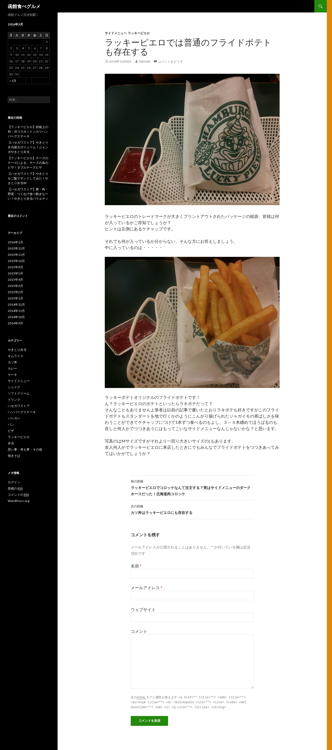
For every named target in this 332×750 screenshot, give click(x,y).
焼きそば (14, 456)
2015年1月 (15, 298)
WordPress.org (18, 501)
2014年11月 (16, 311)
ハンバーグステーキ (22, 412)
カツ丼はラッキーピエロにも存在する (192, 509)
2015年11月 (16, 255)
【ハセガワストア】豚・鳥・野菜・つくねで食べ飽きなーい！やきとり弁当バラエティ (28, 193)
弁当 (11, 443)
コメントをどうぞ (170, 61)
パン (11, 424)
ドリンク (14, 399)
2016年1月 (15, 242)
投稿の (15, 488)
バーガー (14, 418)
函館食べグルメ (24, 6)
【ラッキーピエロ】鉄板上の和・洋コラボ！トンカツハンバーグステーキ (28, 131)
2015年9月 (15, 267)
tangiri (144, 61)
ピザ (11, 431)
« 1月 (12, 81)
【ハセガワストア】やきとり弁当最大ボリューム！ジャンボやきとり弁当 (28, 147)
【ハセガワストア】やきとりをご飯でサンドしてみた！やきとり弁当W (28, 178)
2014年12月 (16, 304)
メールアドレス (146, 587)
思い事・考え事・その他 (25, 449)
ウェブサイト (143, 609)
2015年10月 (16, 261)
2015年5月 (15, 273)
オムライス (15, 356)
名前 (136, 565)
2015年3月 (15, 286)
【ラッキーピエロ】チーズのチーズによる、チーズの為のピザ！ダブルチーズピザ (28, 162)
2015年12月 (16, 248)
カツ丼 (12, 362)
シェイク (14, 387)
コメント (139, 631)
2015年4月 (15, 280)
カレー (12, 368)
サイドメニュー (116, 33)
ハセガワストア (19, 406)
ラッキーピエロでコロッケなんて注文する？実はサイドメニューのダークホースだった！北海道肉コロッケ (192, 487)
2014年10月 (16, 317)
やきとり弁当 (17, 350)
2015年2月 (15, 292)
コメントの (18, 495)
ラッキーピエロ (139, 33)
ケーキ (12, 375)
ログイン (14, 482)
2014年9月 (15, 323)
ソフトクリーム (19, 393)
